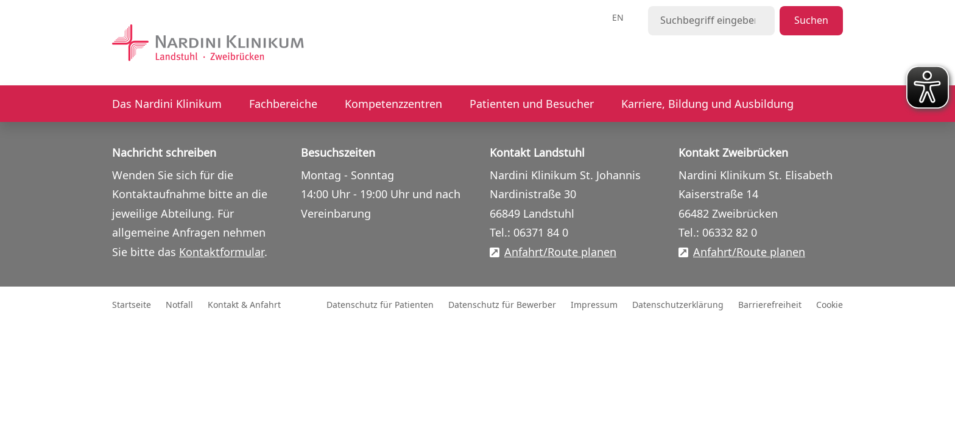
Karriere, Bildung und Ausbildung (707, 104)
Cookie (829, 305)
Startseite (131, 305)
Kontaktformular (221, 252)
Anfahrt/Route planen (560, 253)
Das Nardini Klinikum (167, 104)
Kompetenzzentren (393, 104)
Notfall (179, 305)
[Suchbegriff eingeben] (711, 20)
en (618, 18)
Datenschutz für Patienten (380, 305)
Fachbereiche (283, 104)
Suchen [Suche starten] (811, 20)
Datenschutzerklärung (678, 305)
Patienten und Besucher (532, 104)
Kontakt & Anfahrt (244, 305)
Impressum (594, 305)
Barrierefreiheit (770, 305)
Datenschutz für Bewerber (502, 305)
